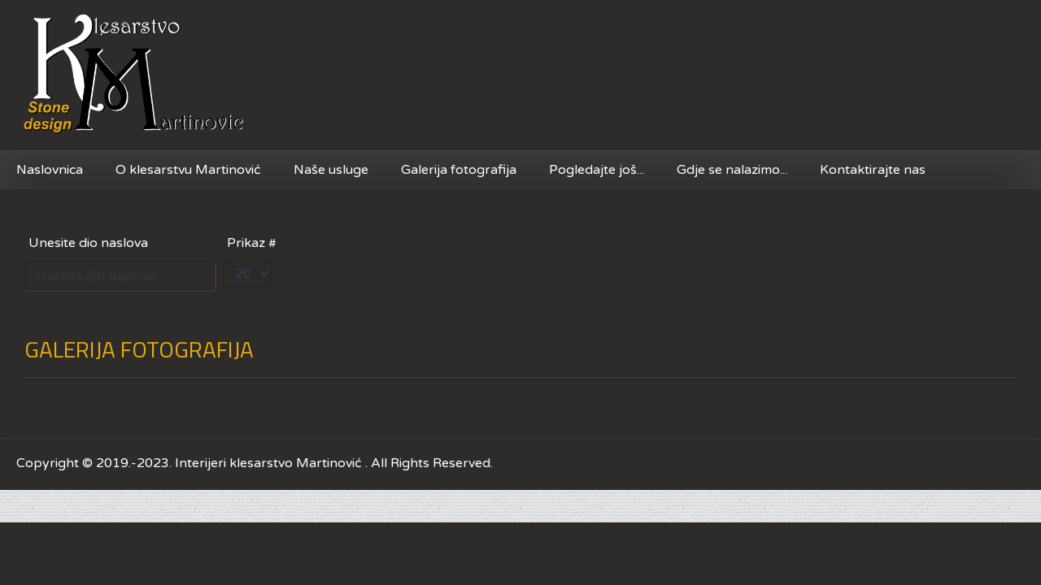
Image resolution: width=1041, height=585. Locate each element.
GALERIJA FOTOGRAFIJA (139, 349)
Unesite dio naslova (89, 243)
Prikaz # (252, 243)
